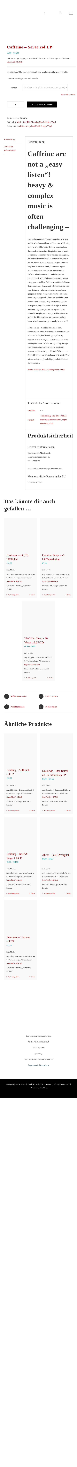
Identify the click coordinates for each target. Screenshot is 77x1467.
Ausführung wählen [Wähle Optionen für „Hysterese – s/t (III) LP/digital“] (13, 595)
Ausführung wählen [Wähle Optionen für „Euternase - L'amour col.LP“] (13, 977)
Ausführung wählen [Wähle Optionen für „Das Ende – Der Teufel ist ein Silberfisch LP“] (49, 810)
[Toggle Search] (60, 13)
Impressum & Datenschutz (38, 1065)
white (51, 424)
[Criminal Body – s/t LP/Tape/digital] (56, 534)
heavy (28, 126)
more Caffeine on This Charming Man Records (46, 370)
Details (33, 595)
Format (14, 88)
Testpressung (45, 416)
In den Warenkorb (42, 104)
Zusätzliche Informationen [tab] (9, 148)
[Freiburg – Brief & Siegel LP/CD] (20, 833)
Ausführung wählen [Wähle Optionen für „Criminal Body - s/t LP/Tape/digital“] (49, 595)
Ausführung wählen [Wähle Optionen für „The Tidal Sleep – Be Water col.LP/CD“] (31, 678)
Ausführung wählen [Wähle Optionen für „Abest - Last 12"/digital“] (49, 893)
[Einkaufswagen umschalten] (44, 13)
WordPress (44, 1088)
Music (19, 122)
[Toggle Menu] (70, 13)
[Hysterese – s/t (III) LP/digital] (20, 534)
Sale (24, 122)
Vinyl (53, 122)
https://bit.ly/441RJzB (15, 62)
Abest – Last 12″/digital (55, 854)
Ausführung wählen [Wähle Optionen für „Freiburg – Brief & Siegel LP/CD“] (13, 893)
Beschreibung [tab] (9, 140)
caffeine (22, 126)
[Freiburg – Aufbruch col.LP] (20, 749)
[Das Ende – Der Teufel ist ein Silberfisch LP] (56, 750)
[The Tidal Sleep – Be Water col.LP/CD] (38, 617)
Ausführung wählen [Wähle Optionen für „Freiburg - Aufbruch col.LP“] (13, 810)
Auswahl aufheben (68, 95)
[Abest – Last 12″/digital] (56, 833)
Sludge (43, 126)
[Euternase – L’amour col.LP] (20, 916)
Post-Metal (35, 126)
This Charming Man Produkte (38, 122)
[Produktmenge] (15, 104)
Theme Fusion (46, 1084)
